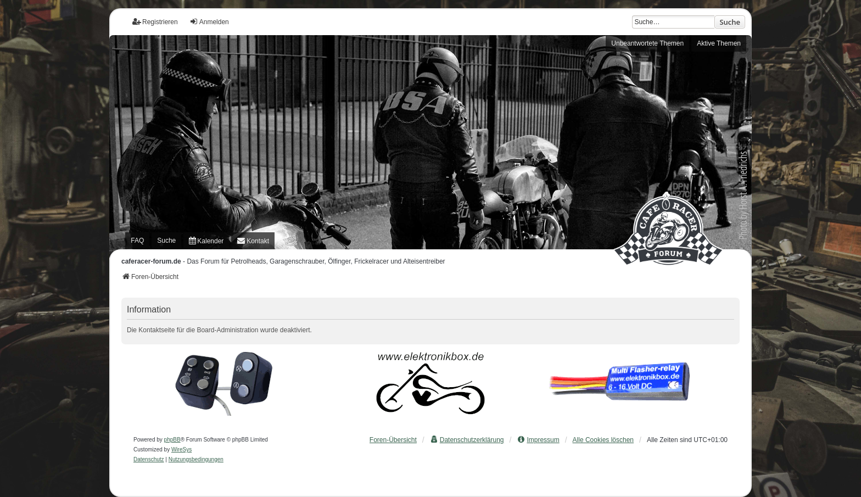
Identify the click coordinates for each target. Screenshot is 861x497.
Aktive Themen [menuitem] (719, 43)
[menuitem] (206, 240)
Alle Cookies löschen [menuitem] (603, 440)
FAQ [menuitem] (137, 240)
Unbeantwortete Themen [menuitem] (647, 43)
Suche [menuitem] (166, 240)
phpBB (172, 440)
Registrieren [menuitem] (155, 22)
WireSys (181, 449)
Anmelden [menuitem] (209, 22)
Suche (729, 22)
